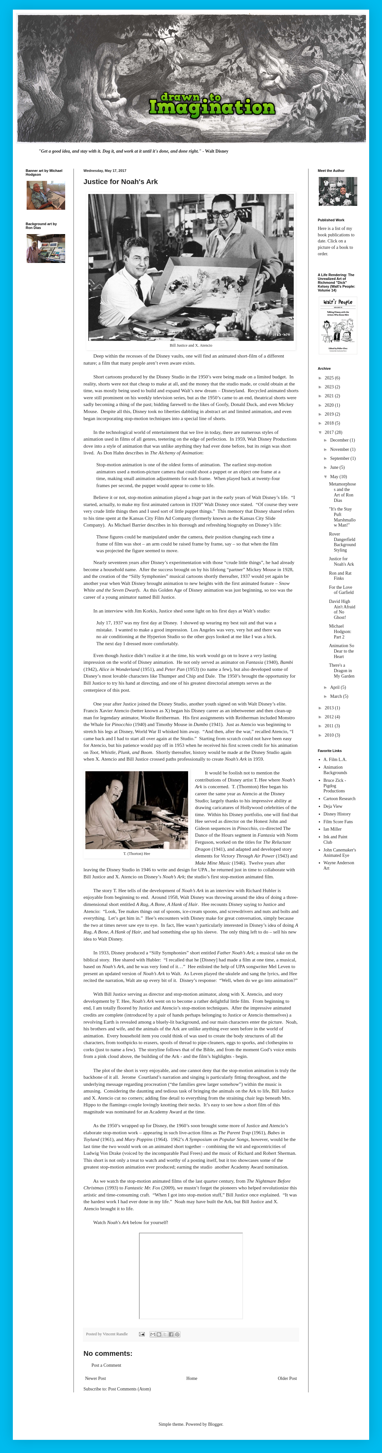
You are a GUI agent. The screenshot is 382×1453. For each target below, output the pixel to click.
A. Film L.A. (335, 759)
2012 (330, 716)
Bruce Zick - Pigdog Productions (335, 786)
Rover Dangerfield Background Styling (342, 542)
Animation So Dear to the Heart (341, 651)
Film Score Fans (338, 821)
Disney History (337, 814)
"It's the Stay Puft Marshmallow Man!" (342, 517)
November (340, 449)
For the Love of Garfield (341, 590)
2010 (330, 735)
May (334, 476)
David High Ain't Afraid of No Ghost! (342, 609)
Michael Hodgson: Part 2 (340, 631)
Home (192, 1378)
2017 (330, 432)
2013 (330, 707)
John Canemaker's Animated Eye (340, 853)
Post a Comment (106, 1365)
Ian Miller (333, 829)
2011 (330, 725)
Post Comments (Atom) (129, 1389)
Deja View (333, 806)
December (340, 440)
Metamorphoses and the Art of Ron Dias (342, 492)
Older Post (287, 1378)
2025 (330, 378)
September (340, 458)
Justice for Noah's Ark (341, 561)
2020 (330, 405)
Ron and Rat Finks (340, 576)
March (336, 696)
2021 (330, 395)
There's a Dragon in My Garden (341, 671)
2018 (330, 423)
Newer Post (95, 1378)
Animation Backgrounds (335, 770)
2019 (330, 414)
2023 (330, 386)
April (335, 687)
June (334, 467)
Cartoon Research (340, 798)
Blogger (215, 1424)
